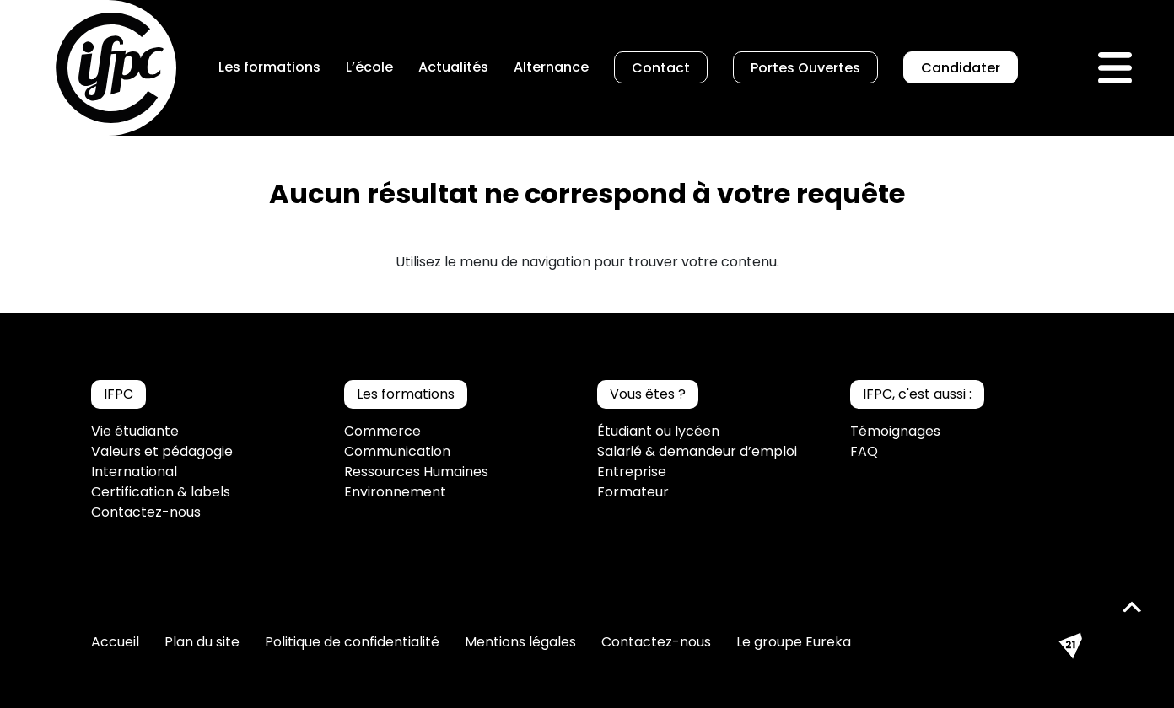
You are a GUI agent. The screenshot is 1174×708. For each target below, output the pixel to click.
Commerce (382, 431)
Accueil (115, 642)
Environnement (395, 492)
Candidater (960, 68)
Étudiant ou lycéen (658, 431)
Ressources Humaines (416, 471)
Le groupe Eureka (793, 642)
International (134, 471)
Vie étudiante (135, 431)
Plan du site (202, 642)
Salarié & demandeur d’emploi (697, 451)
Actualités (453, 67)
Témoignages (895, 431)
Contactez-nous (146, 512)
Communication (397, 451)
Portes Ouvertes (805, 68)
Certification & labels (160, 492)
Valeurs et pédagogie (162, 451)
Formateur (633, 492)
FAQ (864, 451)
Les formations (269, 67)
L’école (369, 67)
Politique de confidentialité (352, 642)
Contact (661, 68)
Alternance (551, 67)
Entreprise (631, 471)
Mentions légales (520, 642)
